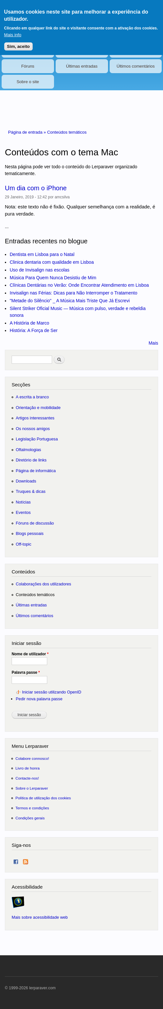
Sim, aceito (18, 42)
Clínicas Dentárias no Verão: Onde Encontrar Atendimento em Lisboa (79, 285)
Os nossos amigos (33, 428)
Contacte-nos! (27, 778)
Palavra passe (26, 672)
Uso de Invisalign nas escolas (39, 269)
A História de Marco (29, 323)
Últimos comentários (136, 66)
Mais (153, 343)
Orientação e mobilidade (38, 407)
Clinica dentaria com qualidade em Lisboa (52, 262)
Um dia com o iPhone (36, 188)
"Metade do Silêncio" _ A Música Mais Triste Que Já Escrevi (70, 300)
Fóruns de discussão (35, 523)
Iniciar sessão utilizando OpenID (51, 692)
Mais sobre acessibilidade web (40, 917)
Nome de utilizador (30, 654)
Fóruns (27, 66)
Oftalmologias (28, 449)
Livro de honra (28, 768)
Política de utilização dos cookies (43, 798)
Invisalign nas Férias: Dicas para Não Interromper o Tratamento (73, 292)
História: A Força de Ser (34, 330)
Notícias (23, 502)
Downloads (26, 481)
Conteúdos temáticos (67, 132)
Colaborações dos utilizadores (43, 584)
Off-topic (23, 544)
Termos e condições (32, 808)
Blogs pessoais (30, 533)
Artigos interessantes (35, 418)
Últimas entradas (82, 66)
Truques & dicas (31, 491)
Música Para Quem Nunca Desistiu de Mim (53, 277)
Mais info (12, 31)
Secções (21, 384)
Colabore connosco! (32, 758)
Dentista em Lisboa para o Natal (42, 254)
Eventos (23, 512)
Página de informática (36, 470)
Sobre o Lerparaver (32, 788)
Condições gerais (30, 818)
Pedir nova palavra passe (39, 698)
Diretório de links (31, 460)
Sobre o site (27, 81)
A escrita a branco (32, 396)
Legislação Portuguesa (37, 439)
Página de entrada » (27, 132)
